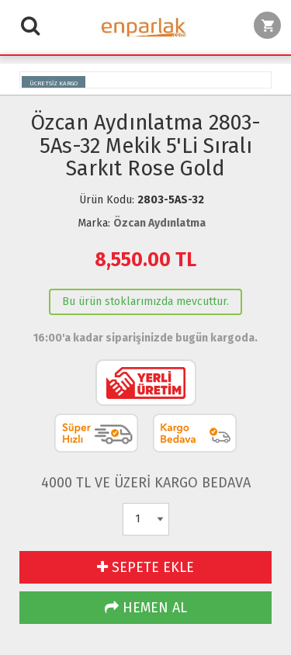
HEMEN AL (146, 607)
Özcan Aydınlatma (159, 223)
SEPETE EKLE (145, 567)
